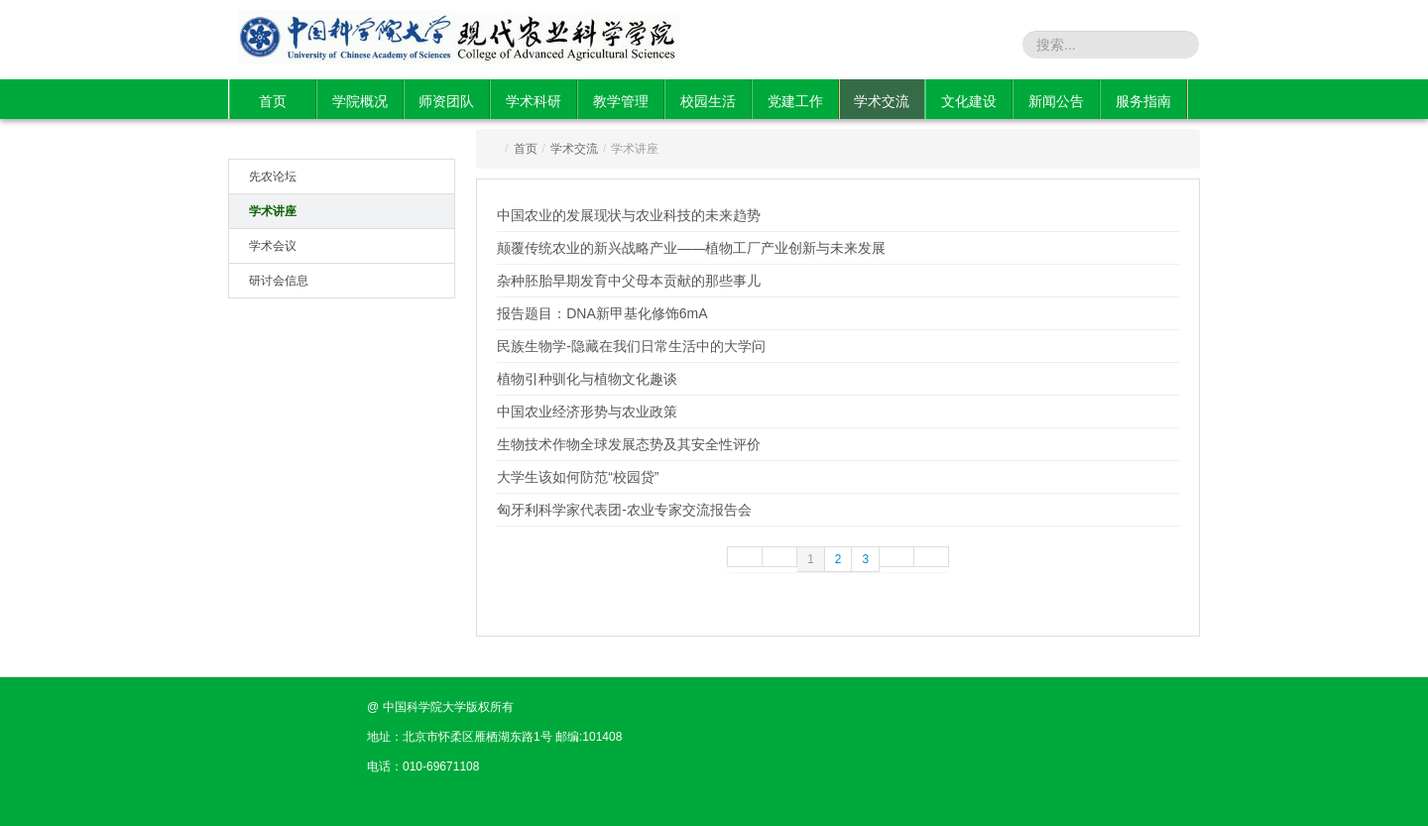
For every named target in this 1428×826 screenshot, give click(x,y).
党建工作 (795, 101)
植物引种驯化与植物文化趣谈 (587, 379)
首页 (273, 101)
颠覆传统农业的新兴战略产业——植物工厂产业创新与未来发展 (691, 248)
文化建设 (969, 101)
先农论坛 (273, 176)
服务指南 (1143, 101)
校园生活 (708, 101)
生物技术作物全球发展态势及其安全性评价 (629, 444)
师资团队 (446, 101)
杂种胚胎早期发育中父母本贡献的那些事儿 (629, 281)
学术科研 (533, 101)
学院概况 (360, 101)
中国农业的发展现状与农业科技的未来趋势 (629, 215)
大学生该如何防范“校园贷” (577, 477)
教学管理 (621, 101)
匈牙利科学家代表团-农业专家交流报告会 (624, 510)
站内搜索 (989, 44)
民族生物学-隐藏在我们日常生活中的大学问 (631, 346)
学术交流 (881, 101)
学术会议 (273, 246)
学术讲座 (273, 211)
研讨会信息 (278, 281)
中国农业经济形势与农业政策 (587, 411)
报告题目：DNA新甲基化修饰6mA (602, 313)
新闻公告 (1056, 101)
